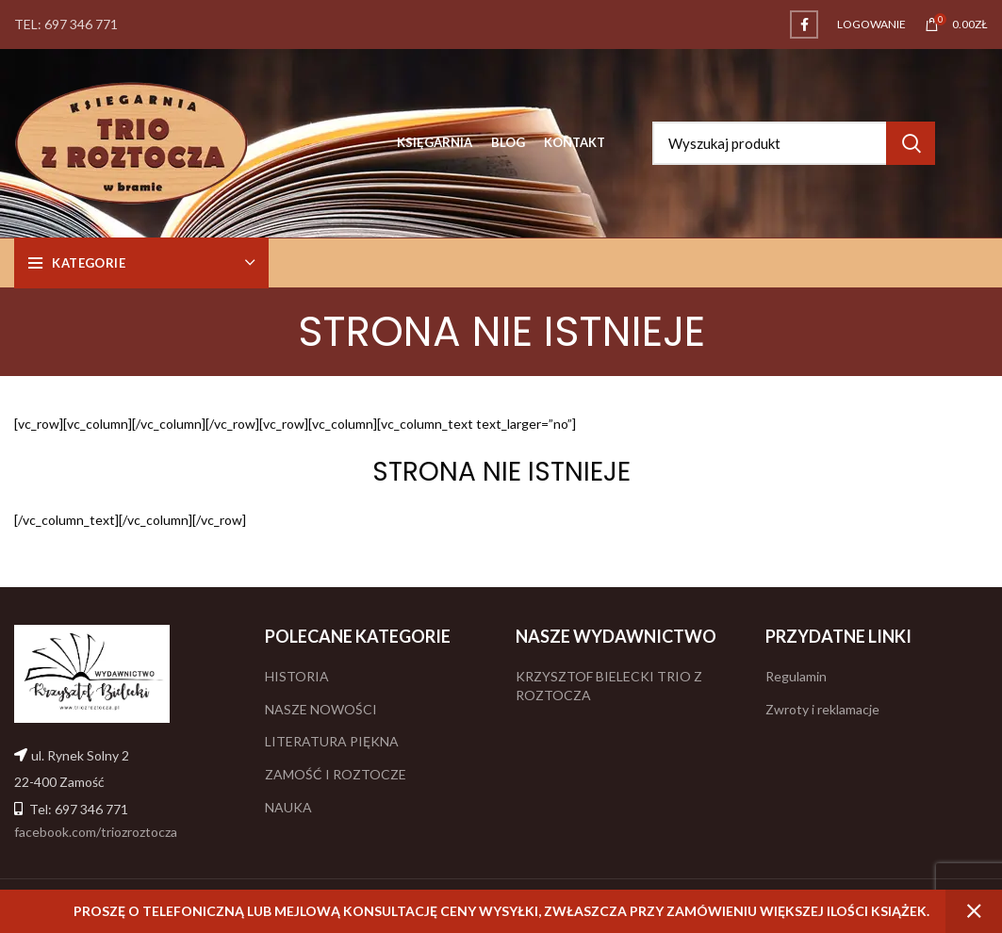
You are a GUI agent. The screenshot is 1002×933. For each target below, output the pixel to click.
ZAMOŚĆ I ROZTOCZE (335, 774)
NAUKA (288, 807)
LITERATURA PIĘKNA (332, 741)
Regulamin (796, 676)
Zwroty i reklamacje (822, 709)
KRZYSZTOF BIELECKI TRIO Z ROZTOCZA (609, 685)
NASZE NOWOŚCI (321, 709)
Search (910, 143)
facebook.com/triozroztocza (95, 832)
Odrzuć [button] (973, 911)
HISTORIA (297, 676)
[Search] (793, 143)
